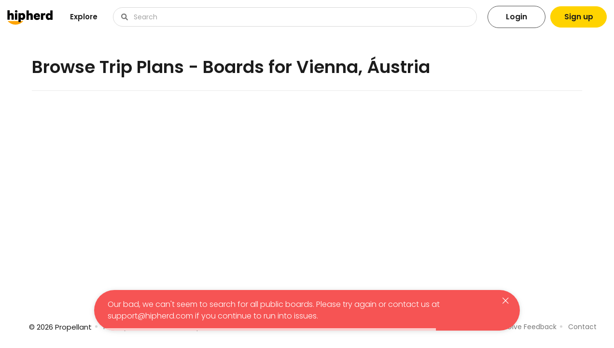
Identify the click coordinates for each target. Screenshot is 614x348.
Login (515, 16)
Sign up (577, 16)
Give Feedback (532, 327)
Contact (582, 327)
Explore (84, 17)
